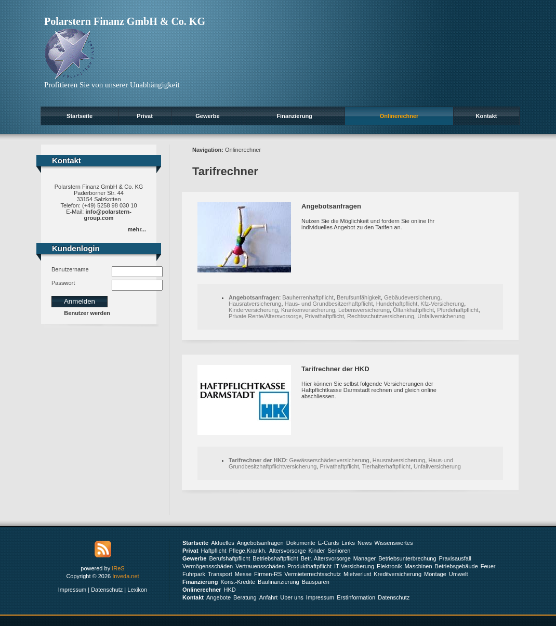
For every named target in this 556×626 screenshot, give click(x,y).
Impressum (72, 589)
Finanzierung (294, 116)
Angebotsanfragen (331, 206)
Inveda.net (125, 576)
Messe (243, 574)
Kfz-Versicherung (442, 304)
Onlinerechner (399, 116)
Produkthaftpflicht (309, 566)
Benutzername (70, 269)
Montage (435, 574)
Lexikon (137, 589)
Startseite (79, 116)
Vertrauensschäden (260, 566)
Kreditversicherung (397, 574)
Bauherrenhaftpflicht (307, 297)
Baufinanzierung (278, 582)
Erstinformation (356, 597)
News (365, 543)
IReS (118, 568)
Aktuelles (222, 543)
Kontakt (486, 116)
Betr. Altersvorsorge (326, 558)
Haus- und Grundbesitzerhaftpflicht (329, 304)
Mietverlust (357, 574)
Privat (145, 116)
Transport (220, 574)
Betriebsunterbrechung (407, 558)
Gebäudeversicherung (412, 297)
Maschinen (418, 566)
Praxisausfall (455, 558)
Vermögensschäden (207, 566)
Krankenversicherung (308, 310)
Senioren (338, 550)
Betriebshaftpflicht (275, 558)
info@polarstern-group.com (107, 214)
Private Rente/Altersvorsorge (265, 316)
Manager (364, 558)
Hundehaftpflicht (397, 304)
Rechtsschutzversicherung (380, 316)
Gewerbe (207, 116)
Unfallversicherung (441, 316)
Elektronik (389, 566)
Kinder (317, 550)
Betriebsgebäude (456, 566)
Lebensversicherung (364, 310)
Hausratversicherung (255, 304)
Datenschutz (107, 589)
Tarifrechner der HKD (335, 369)
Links (348, 543)
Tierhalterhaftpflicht (386, 466)
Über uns (291, 597)
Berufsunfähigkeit (359, 297)
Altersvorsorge (287, 550)
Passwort (63, 283)
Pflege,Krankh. (248, 550)
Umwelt (458, 574)
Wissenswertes (394, 543)
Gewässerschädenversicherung (329, 460)
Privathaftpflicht (324, 316)
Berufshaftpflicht (229, 558)
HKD (230, 589)
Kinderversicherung (253, 310)
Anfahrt (268, 597)
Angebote (218, 597)
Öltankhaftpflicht (413, 310)
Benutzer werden (87, 313)
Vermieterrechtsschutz (312, 574)
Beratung (245, 597)
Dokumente (300, 543)
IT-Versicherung (354, 566)
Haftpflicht (214, 550)
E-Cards (328, 543)
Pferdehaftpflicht (458, 310)
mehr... (137, 229)
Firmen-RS (268, 574)
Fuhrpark (193, 574)
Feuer (488, 566)
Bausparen (315, 582)
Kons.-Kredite (237, 582)
